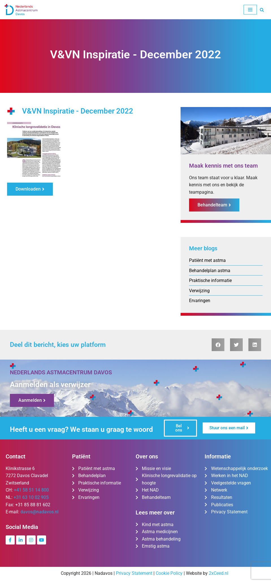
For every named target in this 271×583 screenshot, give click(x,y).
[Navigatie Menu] (250, 9)
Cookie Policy (169, 573)
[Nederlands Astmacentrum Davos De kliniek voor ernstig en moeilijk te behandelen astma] (21, 9)
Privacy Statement (134, 573)
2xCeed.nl (218, 573)
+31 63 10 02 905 (31, 497)
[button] (218, 345)
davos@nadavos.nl (39, 512)
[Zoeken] (262, 10)
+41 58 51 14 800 (31, 490)
